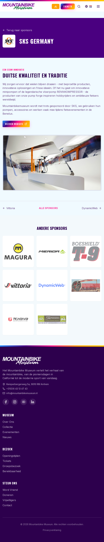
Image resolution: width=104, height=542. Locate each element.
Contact (7, 505)
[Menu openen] (98, 6)
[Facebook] (6, 402)
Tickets (67, 6)
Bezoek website (16, 124)
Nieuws (7, 437)
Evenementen (11, 432)
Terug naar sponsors (17, 30)
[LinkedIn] (32, 402)
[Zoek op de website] (79, 6)
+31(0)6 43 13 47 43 (16, 388)
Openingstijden (11, 455)
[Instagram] (15, 402)
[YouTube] (23, 402)
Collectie (8, 427)
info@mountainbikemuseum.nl (22, 393)
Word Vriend (10, 489)
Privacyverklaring (52, 530)
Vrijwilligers (9, 500)
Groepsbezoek (11, 466)
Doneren (8, 495)
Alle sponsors (48, 208)
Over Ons (8, 421)
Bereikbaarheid (12, 471)
